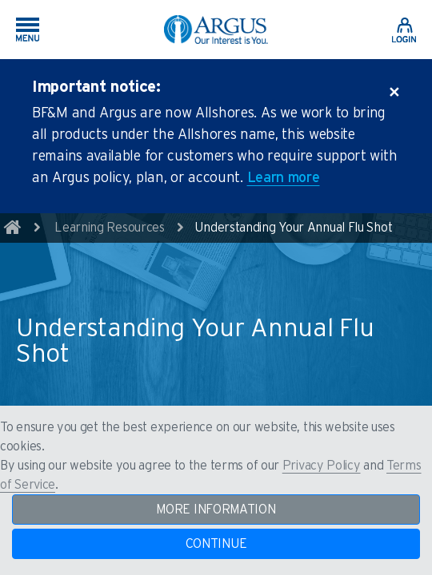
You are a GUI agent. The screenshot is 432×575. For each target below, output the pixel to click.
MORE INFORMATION (215, 509)
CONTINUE (216, 543)
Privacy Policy (321, 465)
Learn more (283, 178)
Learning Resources (109, 227)
